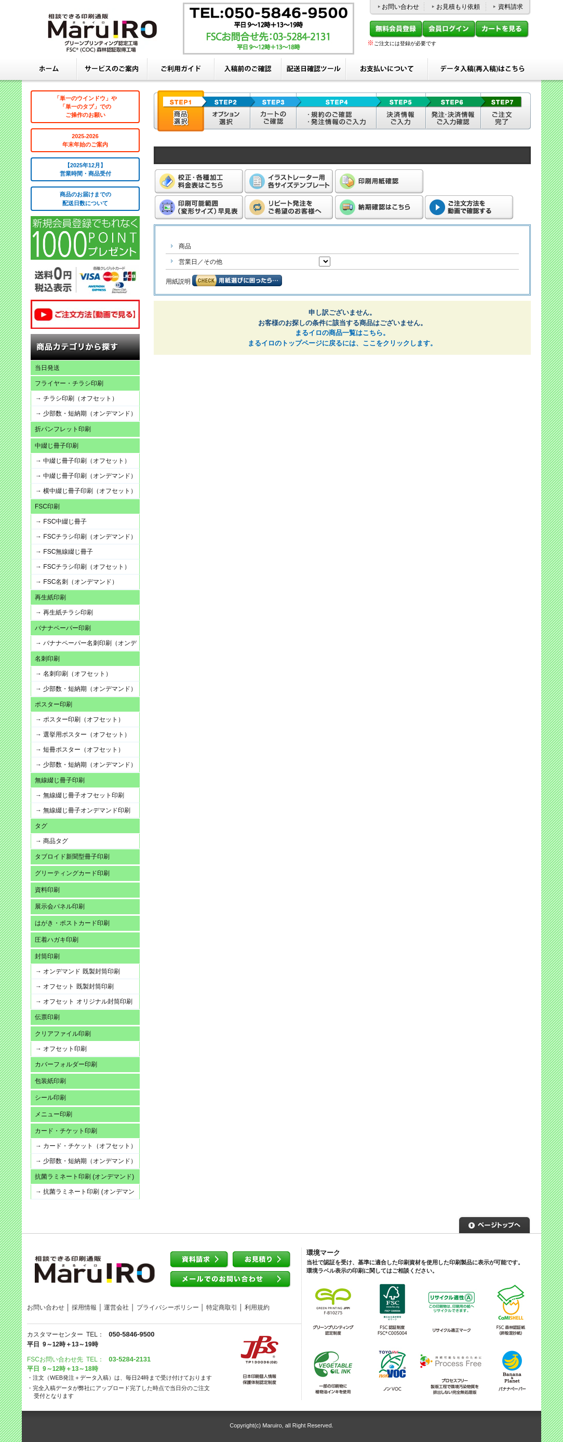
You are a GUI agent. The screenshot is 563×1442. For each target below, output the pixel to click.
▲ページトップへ (494, 1223)
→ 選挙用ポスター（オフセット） (82, 734)
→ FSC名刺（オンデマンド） (76, 581)
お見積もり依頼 (458, 6)
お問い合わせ (400, 6)
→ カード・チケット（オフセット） (86, 1146)
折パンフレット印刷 (63, 429)
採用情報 (84, 1307)
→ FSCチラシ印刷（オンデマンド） (86, 536)
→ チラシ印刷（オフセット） (76, 398)
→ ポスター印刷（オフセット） (79, 719)
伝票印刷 (47, 1017)
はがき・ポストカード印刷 (72, 923)
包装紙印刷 (50, 1081)
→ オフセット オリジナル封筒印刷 (83, 1001)
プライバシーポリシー (168, 1307)
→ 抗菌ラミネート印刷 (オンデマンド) (83, 1193)
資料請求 (510, 6)
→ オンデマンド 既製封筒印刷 (77, 971)
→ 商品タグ (51, 841)
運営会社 (116, 1307)
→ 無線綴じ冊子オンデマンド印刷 (82, 810)
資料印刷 (47, 889)
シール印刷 (50, 1097)
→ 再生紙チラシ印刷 (64, 612)
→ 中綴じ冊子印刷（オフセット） (82, 460)
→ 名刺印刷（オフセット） (73, 673)
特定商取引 (221, 1307)
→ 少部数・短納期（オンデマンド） (86, 413)
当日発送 (47, 367)
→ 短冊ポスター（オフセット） (79, 749)
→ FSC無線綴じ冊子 (64, 551)
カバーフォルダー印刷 (66, 1064)
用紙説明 (178, 281)
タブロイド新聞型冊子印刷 (72, 856)
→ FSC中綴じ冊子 (61, 521)
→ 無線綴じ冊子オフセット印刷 (79, 795)
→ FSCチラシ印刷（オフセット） (82, 566)
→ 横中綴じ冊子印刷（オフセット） (86, 491)
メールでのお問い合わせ (230, 1279)
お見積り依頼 (261, 1260)
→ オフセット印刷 (61, 1048)
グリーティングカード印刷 (72, 873)
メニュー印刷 (53, 1114)
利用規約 (257, 1307)
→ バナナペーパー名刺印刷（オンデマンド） (84, 644)
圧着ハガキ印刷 (56, 939)
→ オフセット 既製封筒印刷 (74, 986)
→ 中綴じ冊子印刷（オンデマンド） (86, 475)
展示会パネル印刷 (60, 906)
